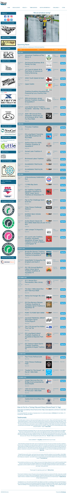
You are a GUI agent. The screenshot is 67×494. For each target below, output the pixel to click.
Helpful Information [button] (45, 7)
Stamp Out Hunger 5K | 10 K (35, 296)
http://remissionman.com (42, 477)
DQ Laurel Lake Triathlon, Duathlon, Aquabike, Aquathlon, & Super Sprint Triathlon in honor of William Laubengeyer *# (35, 240)
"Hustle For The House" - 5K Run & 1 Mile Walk (34, 371)
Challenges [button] (56, 7)
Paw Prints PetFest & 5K (33, 357)
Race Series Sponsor (7, 90)
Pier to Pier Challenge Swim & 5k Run (34, 201)
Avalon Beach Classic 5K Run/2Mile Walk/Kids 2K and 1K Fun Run (37, 222)
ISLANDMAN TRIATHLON (33, 169)
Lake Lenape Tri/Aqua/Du (34, 229)
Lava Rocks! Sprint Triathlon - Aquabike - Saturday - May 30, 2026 (37, 108)
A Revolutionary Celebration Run (34, 178)
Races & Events (16, 7)
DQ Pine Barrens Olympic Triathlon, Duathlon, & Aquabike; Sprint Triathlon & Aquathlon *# (35, 305)
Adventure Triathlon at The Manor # (34, 56)
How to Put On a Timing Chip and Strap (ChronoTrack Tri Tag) (39, 407)
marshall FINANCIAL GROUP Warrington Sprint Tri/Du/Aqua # (35, 319)
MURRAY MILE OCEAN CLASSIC (33, 215)
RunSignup (63, 492)
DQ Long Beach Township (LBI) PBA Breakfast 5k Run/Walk (34, 136)
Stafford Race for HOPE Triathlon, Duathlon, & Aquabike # (33, 144)
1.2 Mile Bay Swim (31, 184)
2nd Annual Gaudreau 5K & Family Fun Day (34, 63)
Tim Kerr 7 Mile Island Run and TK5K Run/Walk (34, 290)
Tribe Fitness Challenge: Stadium (33, 208)
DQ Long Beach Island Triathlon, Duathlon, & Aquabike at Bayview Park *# (34, 335)
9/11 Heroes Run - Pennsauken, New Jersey (34, 281)
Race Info (27, 59)
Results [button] (25, 7)
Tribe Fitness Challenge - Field (33, 363)
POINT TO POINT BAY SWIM (34, 313)
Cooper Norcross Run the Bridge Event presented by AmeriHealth (34, 382)
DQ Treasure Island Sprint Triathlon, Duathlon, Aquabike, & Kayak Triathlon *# (35, 346)
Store (63, 7)
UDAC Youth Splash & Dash (34, 78)
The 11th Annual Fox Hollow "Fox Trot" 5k (35, 327)
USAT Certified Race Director (6, 181)
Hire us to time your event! (8, 23)
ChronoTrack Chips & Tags (8, 257)
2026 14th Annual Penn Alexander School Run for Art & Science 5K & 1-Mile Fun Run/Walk (34, 116)
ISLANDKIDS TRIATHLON (33, 164)
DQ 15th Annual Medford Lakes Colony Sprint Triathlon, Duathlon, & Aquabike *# (34, 270)
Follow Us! (4, 13)
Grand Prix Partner (6, 37)
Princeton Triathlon (31, 127)
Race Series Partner (6, 137)
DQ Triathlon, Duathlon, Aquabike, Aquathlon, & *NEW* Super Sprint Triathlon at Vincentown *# (34, 192)
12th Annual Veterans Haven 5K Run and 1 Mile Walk (35, 389)
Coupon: (4, 92)
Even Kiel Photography (7, 161)
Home (8, 7)
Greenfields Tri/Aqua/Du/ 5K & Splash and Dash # (35, 261)
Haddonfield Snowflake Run (34, 399)
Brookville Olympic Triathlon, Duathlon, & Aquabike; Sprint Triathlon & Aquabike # (35, 253)
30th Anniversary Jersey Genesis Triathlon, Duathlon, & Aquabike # (35, 100)
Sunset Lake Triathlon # (33, 151)
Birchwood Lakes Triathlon (34, 159)
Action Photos (5, 152)
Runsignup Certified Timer (8, 201)
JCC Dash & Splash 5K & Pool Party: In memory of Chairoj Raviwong (33, 71)
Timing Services (33, 7)
